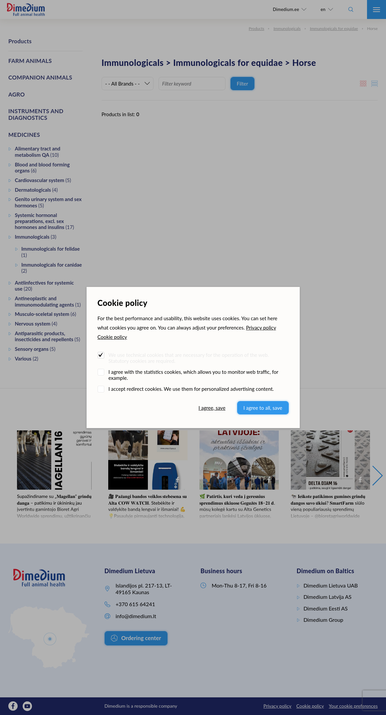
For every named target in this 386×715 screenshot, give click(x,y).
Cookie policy (112, 337)
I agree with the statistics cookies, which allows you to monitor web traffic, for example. (193, 375)
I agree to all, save (262, 408)
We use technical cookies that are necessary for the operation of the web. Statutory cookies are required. (189, 358)
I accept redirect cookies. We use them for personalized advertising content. (191, 389)
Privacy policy (261, 328)
